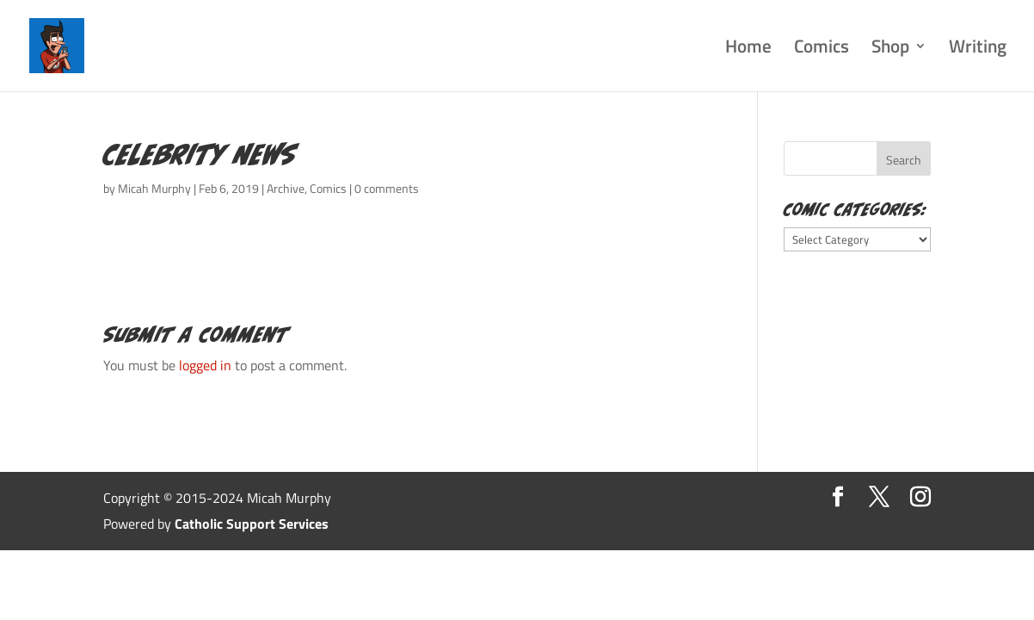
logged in (205, 365)
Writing (977, 49)
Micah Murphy (154, 188)
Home (748, 49)
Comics (821, 49)
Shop (890, 49)
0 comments (386, 188)
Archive (286, 188)
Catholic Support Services (252, 523)
